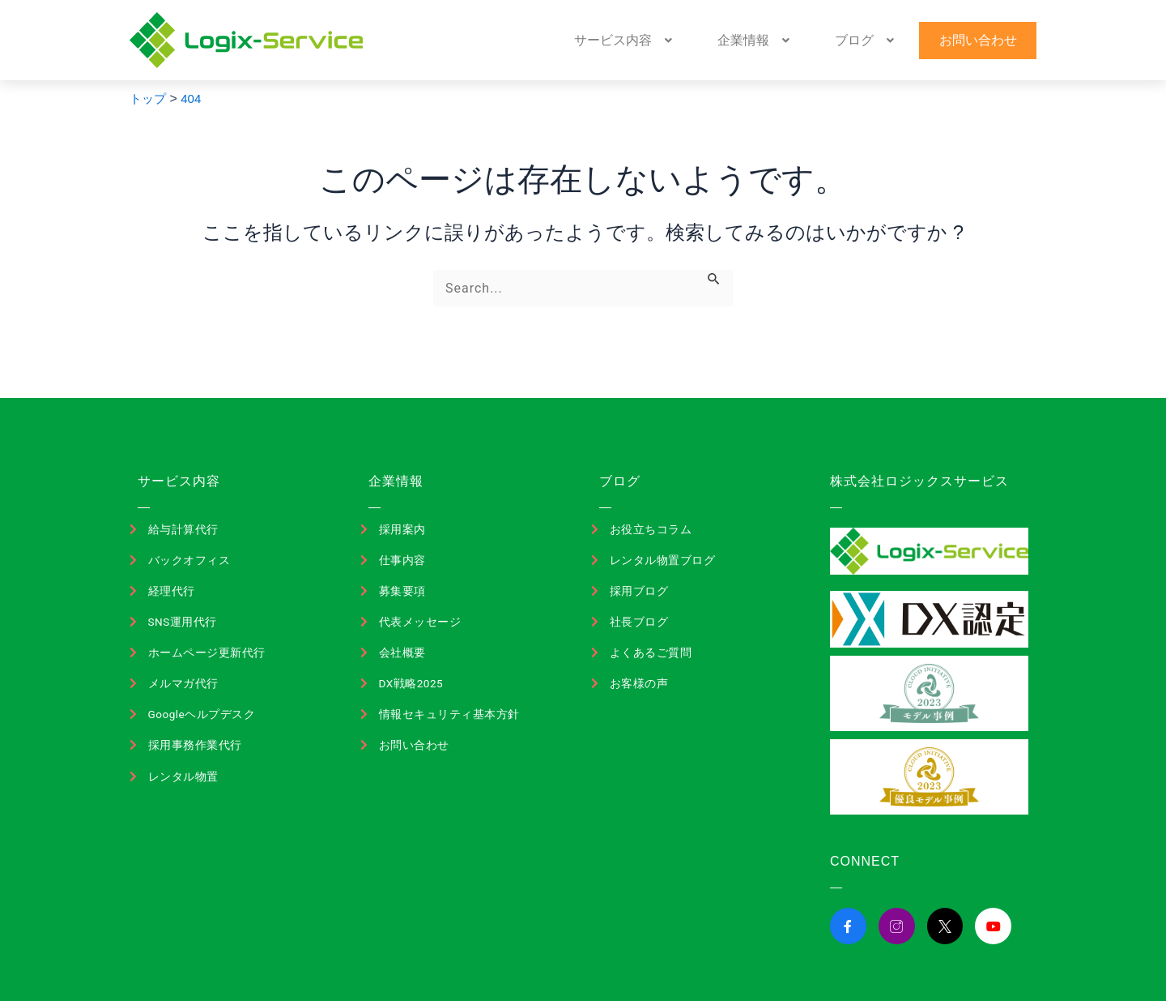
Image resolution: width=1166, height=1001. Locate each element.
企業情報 (815, 40)
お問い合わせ (987, 40)
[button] (710, 40)
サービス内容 (710, 40)
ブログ (900, 40)
